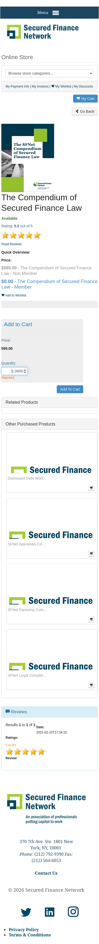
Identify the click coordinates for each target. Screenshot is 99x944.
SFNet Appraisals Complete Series (27, 544)
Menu (48, 13)
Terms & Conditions (30, 935)
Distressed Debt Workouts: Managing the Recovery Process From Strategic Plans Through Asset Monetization (27, 478)
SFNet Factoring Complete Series (27, 610)
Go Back (84, 111)
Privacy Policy (24, 929)
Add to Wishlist (13, 295)
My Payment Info (17, 86)
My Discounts (83, 86)
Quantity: (8, 363)
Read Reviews (11, 244)
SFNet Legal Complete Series (27, 675)
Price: (6, 340)
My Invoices (40, 86)
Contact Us (46, 873)
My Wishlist (61, 86)
